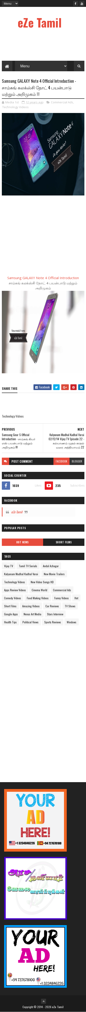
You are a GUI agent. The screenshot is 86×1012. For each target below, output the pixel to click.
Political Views (30, 622)
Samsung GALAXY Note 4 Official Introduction (43, 277)
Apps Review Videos (15, 590)
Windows (71, 622)
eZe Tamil (40, 22)
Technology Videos (15, 107)
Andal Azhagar (51, 566)
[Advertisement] (36, 700)
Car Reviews (52, 606)
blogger (77, 461)
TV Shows (70, 606)
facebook (61, 461)
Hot (76, 598)
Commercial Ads (62, 102)
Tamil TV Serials (28, 566)
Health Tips (10, 622)
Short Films (64, 542)
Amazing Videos (31, 606)
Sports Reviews (52, 622)
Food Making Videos (38, 598)
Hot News (22, 542)
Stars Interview (55, 614)
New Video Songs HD (42, 582)
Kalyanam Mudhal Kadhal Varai (21, 574)
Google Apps (11, 614)
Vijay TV (8, 566)
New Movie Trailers (54, 574)
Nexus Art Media (32, 614)
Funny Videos (61, 598)
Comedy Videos (12, 598)
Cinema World (39, 590)
